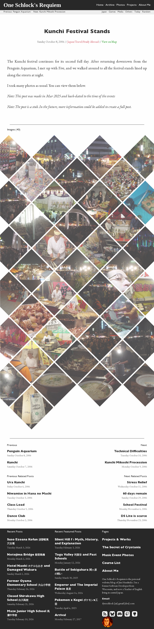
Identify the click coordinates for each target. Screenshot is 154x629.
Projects (132, 5)
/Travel (78, 42)
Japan (104, 12)
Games (112, 12)
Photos (121, 5)
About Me (144, 5)
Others (128, 12)
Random (146, 12)
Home (99, 5)
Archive (110, 5)
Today (137, 12)
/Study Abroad (90, 42)
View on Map (109, 42)
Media (120, 12)
